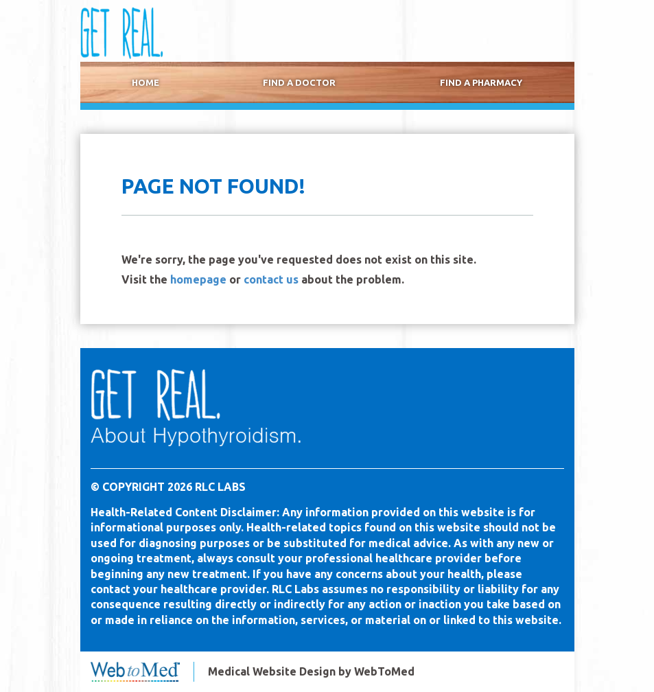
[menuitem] (145, 82)
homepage (198, 279)
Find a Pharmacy (481, 82)
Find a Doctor (299, 82)
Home (145, 82)
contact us (271, 279)
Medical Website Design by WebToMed (311, 671)
